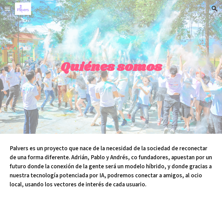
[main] (111, 66)
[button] (7, 8)
